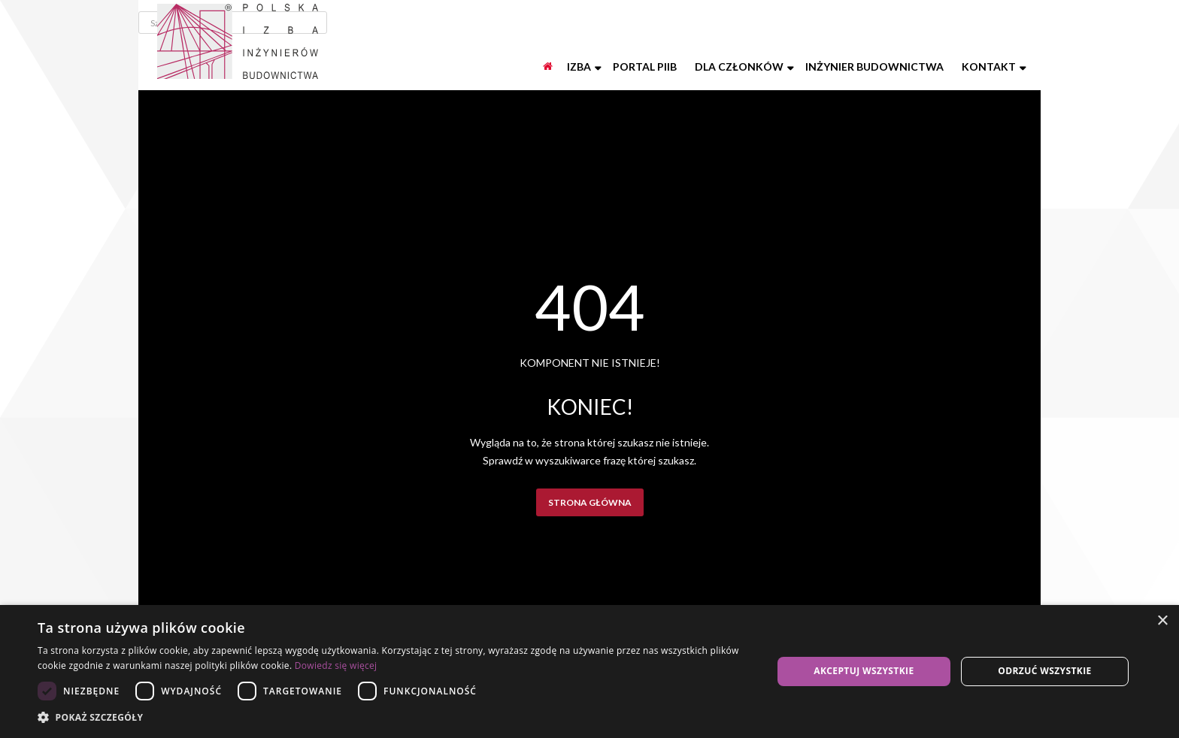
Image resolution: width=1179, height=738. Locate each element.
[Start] (548, 66)
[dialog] (589, 671)
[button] (394, 718)
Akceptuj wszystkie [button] (864, 670)
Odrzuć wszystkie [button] (1044, 670)
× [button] (1162, 621)
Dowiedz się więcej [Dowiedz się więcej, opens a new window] (336, 665)
